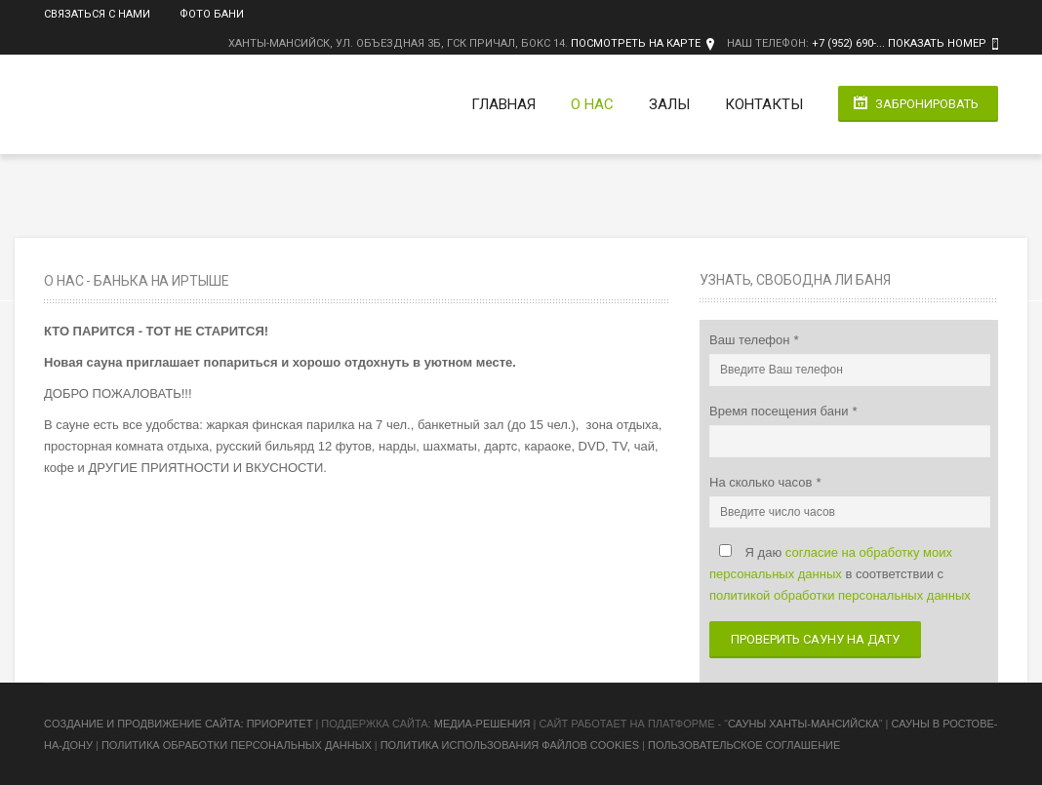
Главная (503, 104)
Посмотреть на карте (636, 43)
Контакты (764, 104)
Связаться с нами (97, 14)
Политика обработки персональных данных (236, 745)
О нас (592, 104)
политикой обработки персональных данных (840, 595)
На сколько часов (762, 482)
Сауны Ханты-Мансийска (803, 723)
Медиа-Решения (482, 723)
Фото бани (212, 14)
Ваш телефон (751, 340)
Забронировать (927, 104)
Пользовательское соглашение (744, 745)
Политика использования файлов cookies (510, 745)
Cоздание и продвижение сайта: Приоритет (178, 723)
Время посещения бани (780, 411)
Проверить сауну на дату (815, 639)
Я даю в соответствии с (840, 574)
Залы (669, 104)
